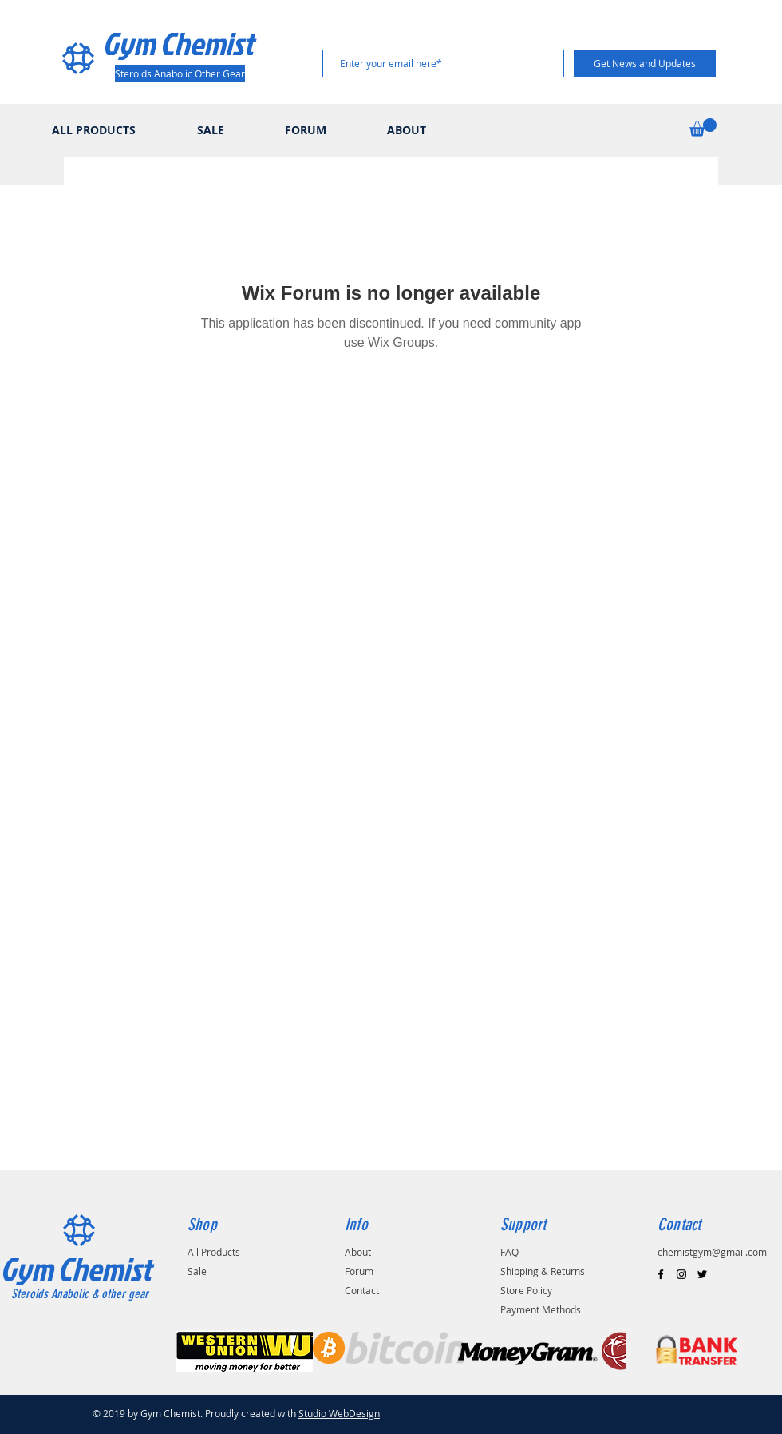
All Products (214, 1251)
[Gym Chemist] (182, 43)
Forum (359, 1271)
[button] (703, 127)
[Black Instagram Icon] (681, 1274)
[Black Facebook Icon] (660, 1274)
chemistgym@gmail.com (712, 1251)
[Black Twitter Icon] (702, 1274)
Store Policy (526, 1290)
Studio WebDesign (339, 1413)
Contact (362, 1290)
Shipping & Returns (542, 1271)
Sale (197, 1271)
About (358, 1251)
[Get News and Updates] (645, 63)
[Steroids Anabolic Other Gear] (180, 73)
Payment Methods (540, 1309)
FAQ (509, 1251)
